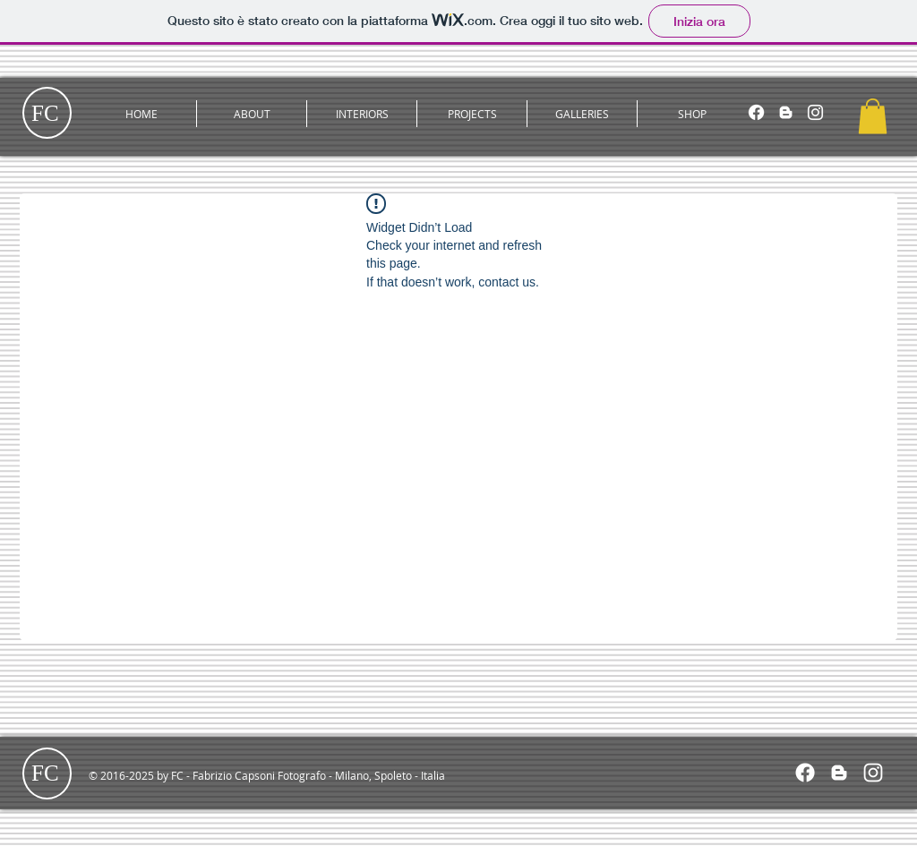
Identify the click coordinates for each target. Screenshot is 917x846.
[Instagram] (815, 112)
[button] (251, 113)
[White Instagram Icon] (873, 772)
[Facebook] (756, 112)
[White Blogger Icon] (839, 772)
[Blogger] (786, 112)
